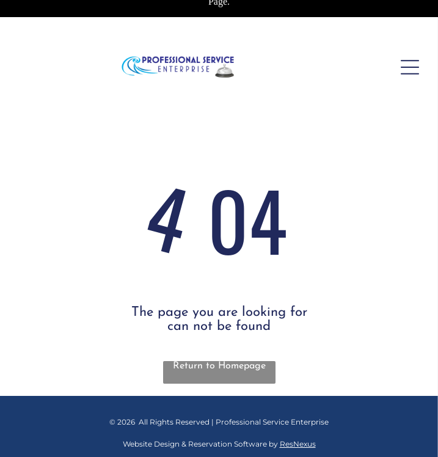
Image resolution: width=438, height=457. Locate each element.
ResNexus (298, 443)
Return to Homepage (219, 366)
